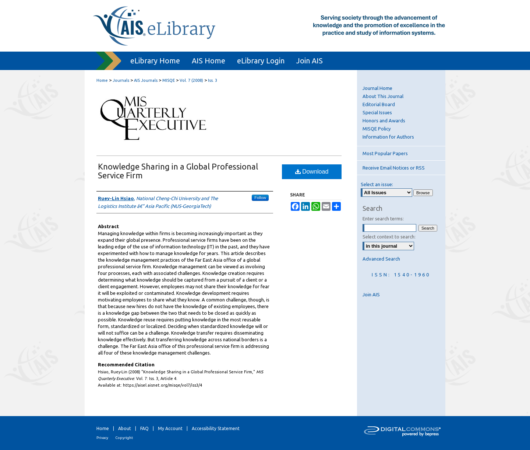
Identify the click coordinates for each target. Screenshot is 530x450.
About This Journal (383, 96)
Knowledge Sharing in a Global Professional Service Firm (178, 171)
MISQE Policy (377, 128)
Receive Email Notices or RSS (394, 167)
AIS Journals (146, 80)
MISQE (168, 80)
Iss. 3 (212, 80)
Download (312, 171)
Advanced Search (381, 258)
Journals (121, 80)
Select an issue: (377, 184)
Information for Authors (388, 136)
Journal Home (377, 88)
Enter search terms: (383, 218)
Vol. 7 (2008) (191, 80)
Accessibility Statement (216, 428)
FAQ (144, 428)
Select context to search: (389, 236)
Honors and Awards (384, 120)
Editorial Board (379, 104)
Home (102, 80)
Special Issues (377, 112)
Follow (260, 197)
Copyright (124, 438)
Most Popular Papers (385, 153)
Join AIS (371, 294)
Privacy (102, 438)
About (124, 428)
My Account (170, 428)
